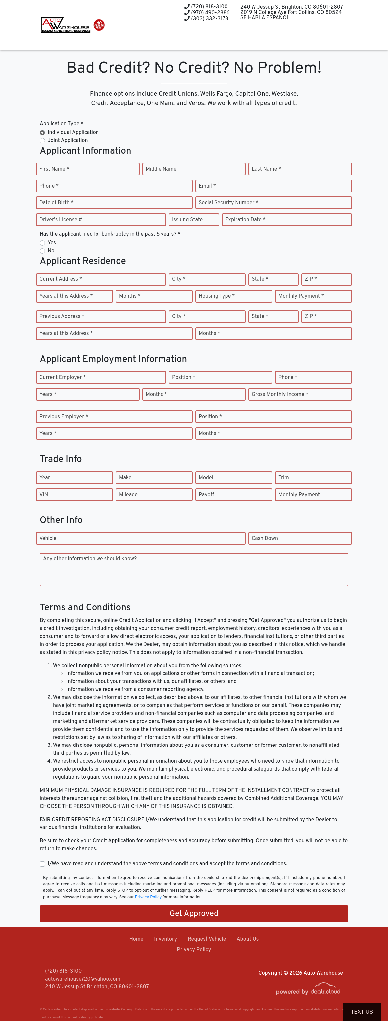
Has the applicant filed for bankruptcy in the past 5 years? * (110, 234)
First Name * (54, 169)
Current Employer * (62, 377)
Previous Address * (61, 316)
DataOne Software (147, 1009)
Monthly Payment (299, 495)
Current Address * (60, 279)
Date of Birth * (56, 203)
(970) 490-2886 (206, 13)
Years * (48, 394)
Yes (52, 243)
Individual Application (73, 132)
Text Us (362, 1012)
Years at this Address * (66, 296)
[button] (177, 37)
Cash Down (265, 538)
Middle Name (161, 169)
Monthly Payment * (301, 296)
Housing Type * (217, 296)
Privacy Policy (148, 897)
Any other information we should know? (90, 559)
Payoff (206, 495)
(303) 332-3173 (206, 19)
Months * (130, 296)
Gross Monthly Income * (280, 394)
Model (206, 478)
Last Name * (266, 169)
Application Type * (61, 124)
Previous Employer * (63, 417)
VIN (43, 495)
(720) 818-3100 (205, 7)
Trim (283, 478)
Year (44, 478)
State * (260, 279)
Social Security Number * (229, 203)
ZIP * (311, 279)
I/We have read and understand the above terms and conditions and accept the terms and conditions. (167, 864)
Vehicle (47, 538)
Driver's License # (60, 220)
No (51, 251)
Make (125, 478)
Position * (183, 377)
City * (179, 279)
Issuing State (187, 220)
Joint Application (68, 140)
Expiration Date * (245, 220)
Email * (207, 186)
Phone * (49, 186)
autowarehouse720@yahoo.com (82, 979)
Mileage (128, 495)
